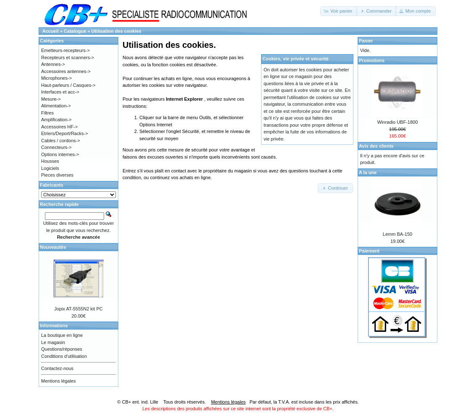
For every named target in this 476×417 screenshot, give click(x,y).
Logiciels (50, 168)
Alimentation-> (56, 105)
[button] (339, 11)
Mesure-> (51, 99)
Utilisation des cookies (116, 31)
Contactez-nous (57, 368)
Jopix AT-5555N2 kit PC (78, 308)
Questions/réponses (61, 349)
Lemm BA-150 (397, 234)
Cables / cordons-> (60, 140)
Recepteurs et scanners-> (67, 57)
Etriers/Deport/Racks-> (64, 133)
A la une (368, 172)
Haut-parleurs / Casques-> (68, 85)
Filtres (47, 112)
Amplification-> (56, 119)
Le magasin (53, 342)
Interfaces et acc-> (60, 91)
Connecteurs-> (56, 147)
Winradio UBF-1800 (397, 122)
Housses (50, 161)
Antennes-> (53, 64)
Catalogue (75, 31)
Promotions (371, 60)
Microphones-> (56, 78)
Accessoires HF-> (59, 126)
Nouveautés (53, 247)
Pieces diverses (57, 174)
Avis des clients (376, 146)
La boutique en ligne (62, 335)
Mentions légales (58, 380)
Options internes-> (60, 154)
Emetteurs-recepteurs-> (65, 50)
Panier (366, 40)
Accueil (50, 31)
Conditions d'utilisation (64, 356)
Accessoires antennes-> (66, 71)
